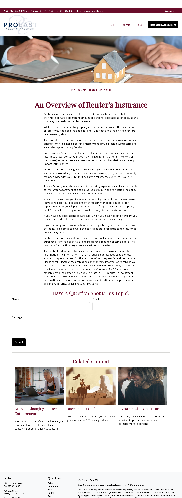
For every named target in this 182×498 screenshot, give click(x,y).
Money (51, 491)
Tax (49, 488)
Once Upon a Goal (80, 400)
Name (15, 291)
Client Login (168, 2)
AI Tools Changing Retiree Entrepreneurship (36, 403)
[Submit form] (19, 334)
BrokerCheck (139, 476)
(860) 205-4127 (64, 2)
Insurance (52, 484)
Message (17, 309)
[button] (113, 16)
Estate (51, 481)
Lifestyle (51, 494)
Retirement (53, 475)
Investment (53, 478)
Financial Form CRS (89, 472)
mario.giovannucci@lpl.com (90, 2)
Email (95, 291)
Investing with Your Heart (139, 400)
